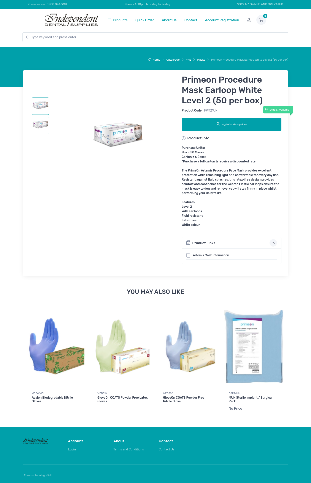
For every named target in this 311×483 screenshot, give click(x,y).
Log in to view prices (231, 124)
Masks (201, 59)
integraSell (45, 475)
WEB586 (168, 393)
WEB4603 (37, 393)
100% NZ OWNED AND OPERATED (257, 4)
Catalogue (173, 59)
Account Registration (222, 20)
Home (154, 59)
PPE (188, 59)
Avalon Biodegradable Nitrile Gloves (52, 399)
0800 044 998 (56, 4)
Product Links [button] (200, 242)
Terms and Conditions (128, 449)
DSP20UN (235, 393)
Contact (190, 20)
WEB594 (102, 393)
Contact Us (166, 449)
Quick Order (144, 20)
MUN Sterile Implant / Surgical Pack (251, 399)
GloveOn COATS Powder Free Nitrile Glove (184, 399)
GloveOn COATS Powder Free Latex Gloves (122, 399)
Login (72, 449)
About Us (169, 20)
